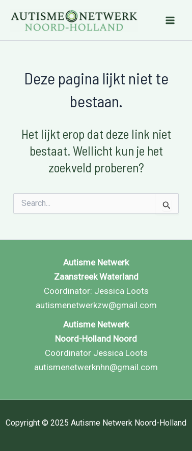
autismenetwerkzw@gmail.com (96, 305)
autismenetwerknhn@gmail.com (96, 367)
